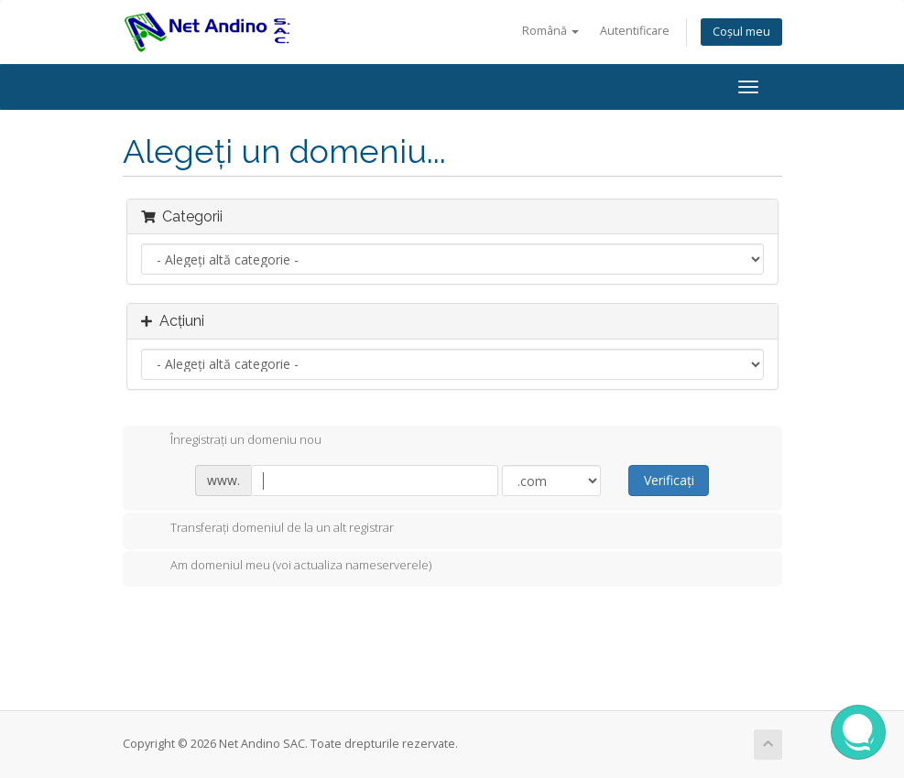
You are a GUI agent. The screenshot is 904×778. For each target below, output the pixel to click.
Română (550, 30)
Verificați (669, 480)
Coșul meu (741, 31)
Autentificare (635, 30)
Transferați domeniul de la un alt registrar (267, 529)
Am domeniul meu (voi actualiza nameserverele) (286, 566)
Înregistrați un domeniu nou (231, 441)
